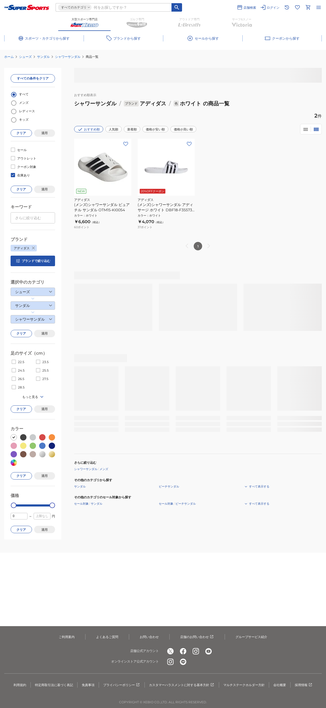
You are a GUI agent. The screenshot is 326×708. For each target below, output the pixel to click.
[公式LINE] (183, 662)
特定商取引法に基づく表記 (54, 685)
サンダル (43, 57)
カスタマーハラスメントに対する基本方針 (182, 685)
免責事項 (88, 685)
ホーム (9, 57)
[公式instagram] (196, 651)
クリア (21, 133)
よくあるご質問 (107, 637)
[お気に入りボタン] (126, 144)
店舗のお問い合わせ (197, 637)
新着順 (132, 129)
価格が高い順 (183, 129)
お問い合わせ (149, 637)
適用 (44, 133)
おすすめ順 (89, 129)
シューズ (25, 57)
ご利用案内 (67, 637)
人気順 (113, 129)
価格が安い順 (155, 129)
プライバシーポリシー (121, 685)
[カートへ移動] (308, 7)
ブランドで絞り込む (32, 261)
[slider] (13, 505)
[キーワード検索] (176, 7)
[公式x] (170, 651)
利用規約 (19, 685)
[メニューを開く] (318, 7)
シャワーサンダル (67, 57)
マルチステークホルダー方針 (244, 685)
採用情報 (304, 685)
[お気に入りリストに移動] (297, 7)
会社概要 (279, 685)
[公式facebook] (183, 651)
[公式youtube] (208, 651)
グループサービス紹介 (251, 637)
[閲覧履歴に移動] (286, 7)
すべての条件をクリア (33, 78)
